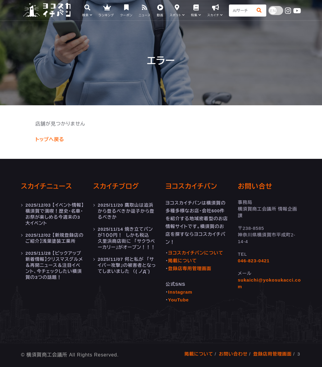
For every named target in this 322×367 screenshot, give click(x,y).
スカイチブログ (116, 186)
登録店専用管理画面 (189, 268)
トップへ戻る (50, 139)
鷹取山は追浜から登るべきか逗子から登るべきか (126, 211)
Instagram (180, 292)
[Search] (241, 11)
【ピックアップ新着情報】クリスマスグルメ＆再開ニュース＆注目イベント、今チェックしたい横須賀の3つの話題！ (55, 265)
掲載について (182, 260)
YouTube (178, 299)
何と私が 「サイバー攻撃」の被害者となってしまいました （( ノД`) (127, 265)
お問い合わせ (233, 353)
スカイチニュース (46, 186)
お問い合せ (255, 186)
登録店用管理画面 (272, 353)
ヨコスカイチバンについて (195, 252)
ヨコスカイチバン (191, 186)
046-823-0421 (254, 260)
